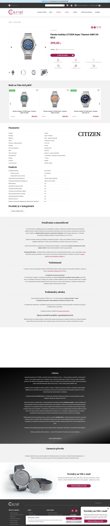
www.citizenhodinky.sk (55, 438)
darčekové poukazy (86, 12)
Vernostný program (52, 512)
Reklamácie (12, 516)
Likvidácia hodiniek (14, 524)
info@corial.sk (14, 5)
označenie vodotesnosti (54, 271)
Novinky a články (14, 522)
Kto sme (31, 512)
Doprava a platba (14, 512)
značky (75, 12)
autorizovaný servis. (64, 311)
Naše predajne (32, 514)
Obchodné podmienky (15, 518)
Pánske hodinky (17, 22)
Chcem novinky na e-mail (78, 486)
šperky (67, 12)
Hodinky (10, 22)
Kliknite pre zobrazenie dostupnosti (66, 49)
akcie (50, 12)
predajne (97, 12)
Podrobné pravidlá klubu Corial (55, 514)
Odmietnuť (74, 521)
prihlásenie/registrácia (82, 5)
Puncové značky (14, 520)
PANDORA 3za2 (45, 1)
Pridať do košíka (65, 55)
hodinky (58, 12)
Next (99, 104)
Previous (10, 104)
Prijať (73, 518)
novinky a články (41, 12)
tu (42, 521)
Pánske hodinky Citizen (17, 211)
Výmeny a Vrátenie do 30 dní (16, 514)
